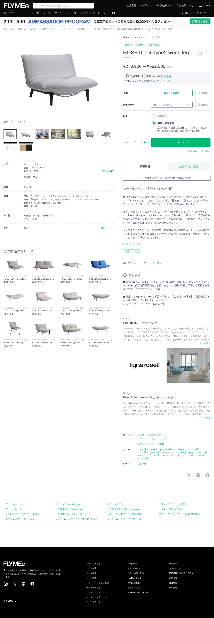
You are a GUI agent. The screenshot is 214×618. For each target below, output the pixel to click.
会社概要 (173, 583)
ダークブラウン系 (198, 452)
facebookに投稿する (207, 475)
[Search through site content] (63, 5)
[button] (6, 77)
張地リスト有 (132, 251)
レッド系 (141, 449)
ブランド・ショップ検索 (97, 583)
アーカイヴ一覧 (93, 602)
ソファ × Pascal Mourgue (67, 504)
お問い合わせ (134, 583)
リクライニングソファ (158, 439)
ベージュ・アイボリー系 (174, 452)
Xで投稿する (189, 475)
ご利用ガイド (203, 13)
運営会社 (173, 578)
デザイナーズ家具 (155, 444)
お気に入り (188, 5)
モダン (140, 444)
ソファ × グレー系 (13, 509)
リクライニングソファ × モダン (19, 519)
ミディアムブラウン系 (148, 455)
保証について (107, 228)
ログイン (145, 5)
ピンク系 (141, 452)
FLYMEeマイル (135, 578)
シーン (46, 13)
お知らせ (187, 13)
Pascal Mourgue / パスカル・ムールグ (148, 397)
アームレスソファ (153, 263)
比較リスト (166, 5)
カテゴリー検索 (93, 563)
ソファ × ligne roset (13, 504)
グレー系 (200, 455)
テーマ (35, 13)
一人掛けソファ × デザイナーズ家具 (21, 514)
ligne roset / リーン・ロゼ (147, 37)
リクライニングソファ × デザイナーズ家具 (76, 519)
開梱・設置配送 (165, 123)
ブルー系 (153, 449)
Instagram (6, 584)
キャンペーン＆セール (93, 13)
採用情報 (173, 587)
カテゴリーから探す (38, 29)
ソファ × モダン (115, 504)
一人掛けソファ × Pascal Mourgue (124, 509)
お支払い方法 (134, 568)
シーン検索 (91, 578)
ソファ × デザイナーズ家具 (172, 504)
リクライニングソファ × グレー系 (124, 519)
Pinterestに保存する (198, 475)
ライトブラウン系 (171, 455)
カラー (23, 13)
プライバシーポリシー (179, 568)
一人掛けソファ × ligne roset (69, 509)
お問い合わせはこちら (198, 151)
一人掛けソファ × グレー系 (68, 514)
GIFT (112, 12)
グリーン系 (165, 449)
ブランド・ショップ (66, 13)
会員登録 (131, 5)
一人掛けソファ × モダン (171, 509)
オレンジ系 (192, 449)
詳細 (168, 76)
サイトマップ (134, 587)
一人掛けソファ (66, 29)
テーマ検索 (91, 573)
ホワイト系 (142, 458)
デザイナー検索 (93, 587)
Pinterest (23, 584)
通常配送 (162, 116)
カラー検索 (91, 568)
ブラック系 (187, 455)
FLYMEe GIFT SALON (138, 592)
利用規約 (173, 563)
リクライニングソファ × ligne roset (124, 514)
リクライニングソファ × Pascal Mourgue (179, 514)
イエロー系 (179, 449)
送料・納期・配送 (136, 573)
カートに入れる (181, 142)
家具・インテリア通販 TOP (15, 29)
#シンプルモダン (132, 244)
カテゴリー (10, 13)
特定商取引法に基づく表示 (181, 573)
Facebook (32, 584)
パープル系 (154, 452)
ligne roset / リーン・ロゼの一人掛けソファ (95, 29)
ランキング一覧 (93, 592)
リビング (141, 463)
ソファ (53, 29)
